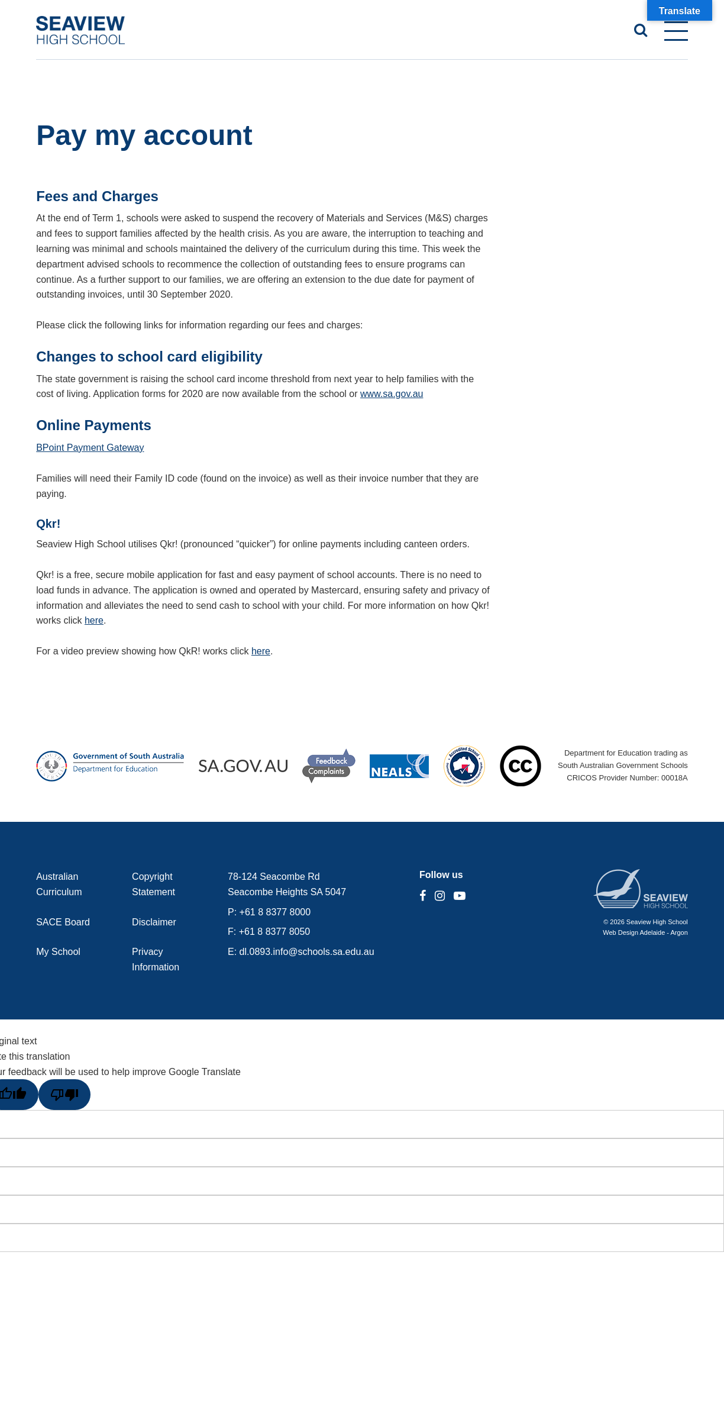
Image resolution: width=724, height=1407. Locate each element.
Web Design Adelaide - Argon (645, 932)
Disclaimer (154, 922)
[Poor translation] (64, 1094)
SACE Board (63, 922)
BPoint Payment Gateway (90, 448)
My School (58, 952)
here (94, 620)
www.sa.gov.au (391, 394)
